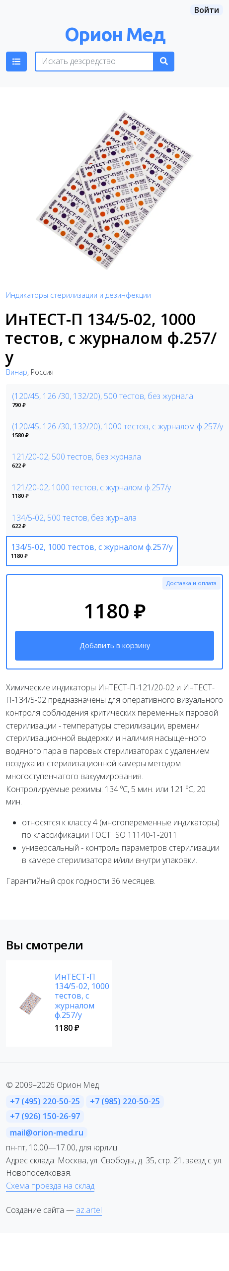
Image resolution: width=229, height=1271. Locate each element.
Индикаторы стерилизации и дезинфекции (78, 295)
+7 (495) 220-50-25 (45, 1101)
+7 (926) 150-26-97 (45, 1116)
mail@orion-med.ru (46, 1132)
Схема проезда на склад (50, 1185)
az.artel (89, 1209)
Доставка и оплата (191, 583)
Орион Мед (115, 34)
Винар (16, 372)
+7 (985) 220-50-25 (125, 1101)
